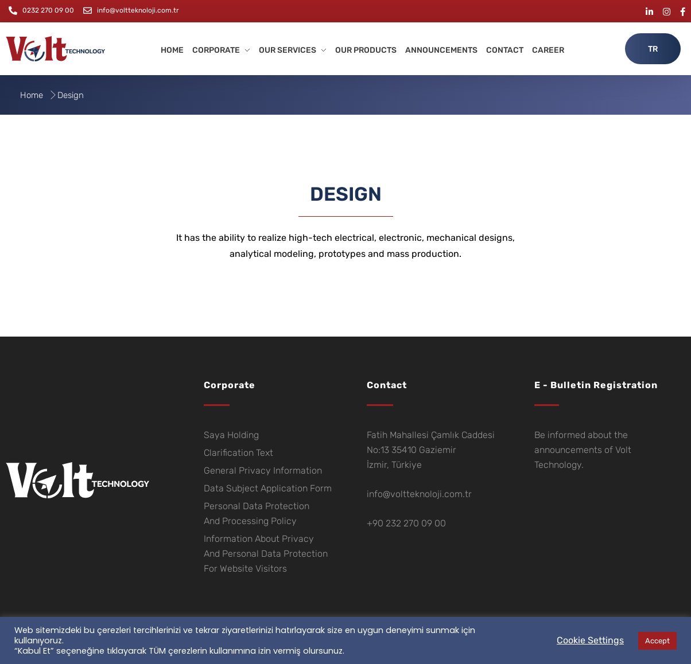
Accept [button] (657, 640)
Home (31, 95)
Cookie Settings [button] (590, 640)
